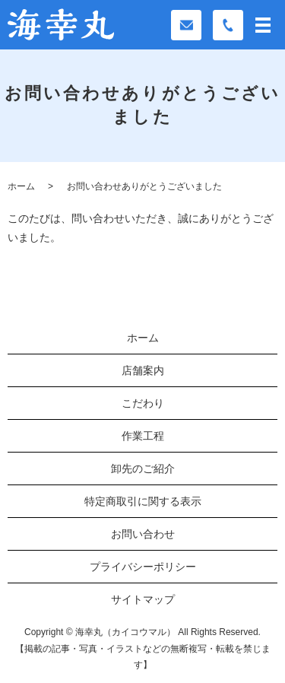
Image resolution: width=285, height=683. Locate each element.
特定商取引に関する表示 (142, 501)
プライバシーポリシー (143, 567)
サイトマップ (143, 599)
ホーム (21, 186)
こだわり (143, 403)
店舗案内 (143, 370)
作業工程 (143, 436)
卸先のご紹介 (143, 468)
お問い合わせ (143, 534)
